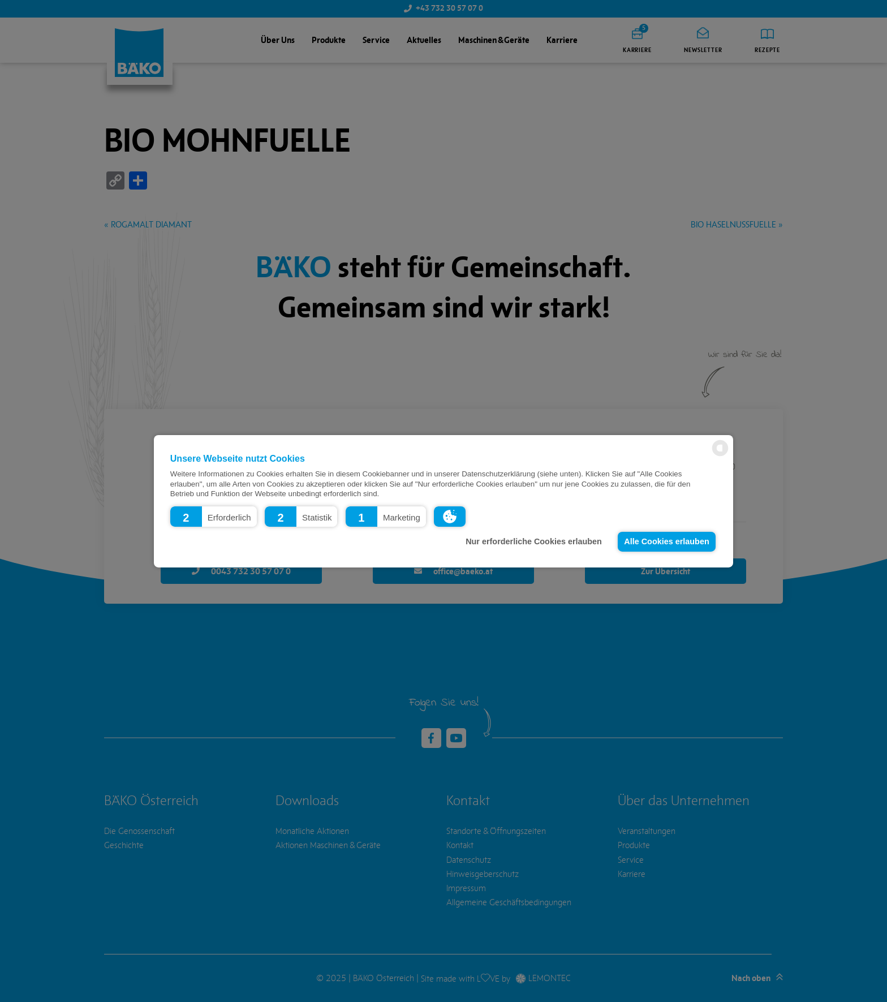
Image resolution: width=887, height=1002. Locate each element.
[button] (213, 516)
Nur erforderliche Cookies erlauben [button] (534, 541)
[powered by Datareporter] (720, 455)
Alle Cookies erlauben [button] (666, 541)
